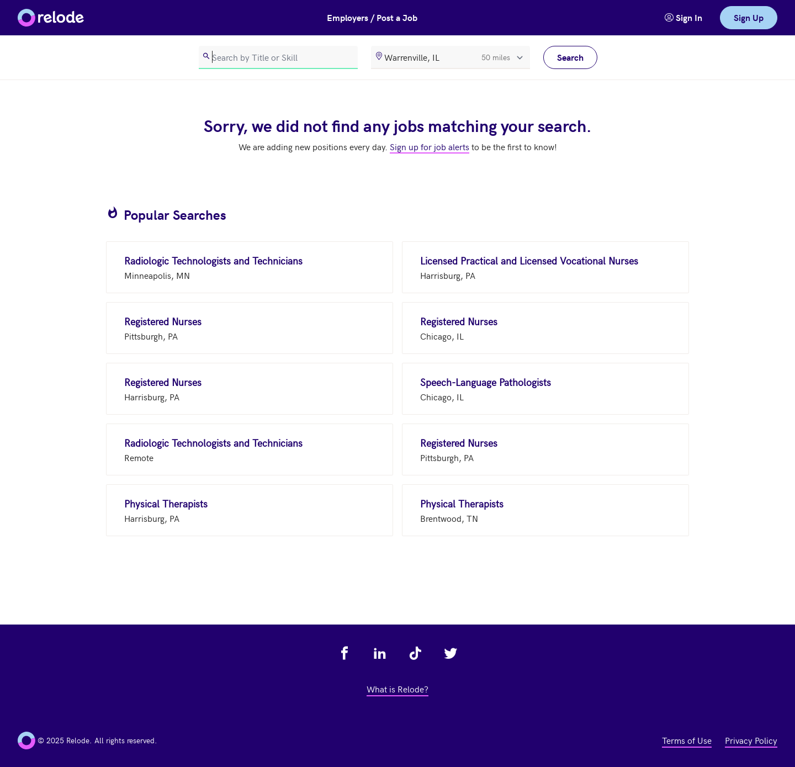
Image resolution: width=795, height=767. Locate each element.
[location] (450, 57)
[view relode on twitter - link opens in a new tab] (450, 653)
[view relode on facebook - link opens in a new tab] (344, 653)
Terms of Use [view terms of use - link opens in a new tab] (687, 740)
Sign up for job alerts (429, 146)
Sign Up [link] (749, 17)
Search (570, 57)
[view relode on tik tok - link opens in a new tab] (415, 653)
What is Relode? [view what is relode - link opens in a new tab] (397, 689)
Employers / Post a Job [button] (372, 17)
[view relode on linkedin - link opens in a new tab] (380, 653)
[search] (278, 57)
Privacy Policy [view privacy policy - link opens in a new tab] (751, 740)
